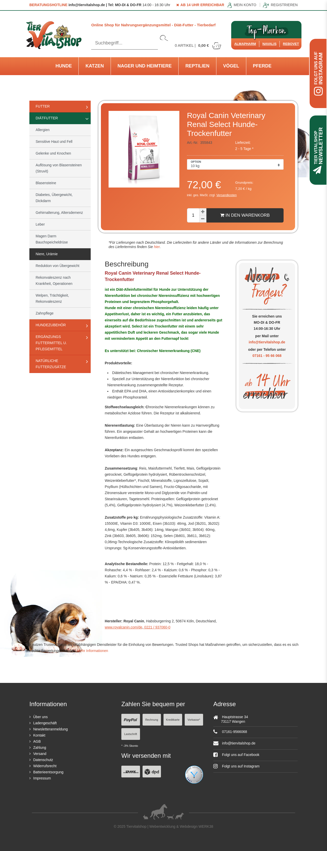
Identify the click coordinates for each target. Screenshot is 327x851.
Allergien (43, 130)
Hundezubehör (51, 325)
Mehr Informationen (92, 651)
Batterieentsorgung (48, 772)
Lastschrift (130, 734)
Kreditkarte (173, 719)
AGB (37, 741)
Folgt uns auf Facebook (236, 755)
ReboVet (291, 44)
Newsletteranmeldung (50, 729)
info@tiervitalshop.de (267, 342)
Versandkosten (226, 195)
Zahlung (39, 747)
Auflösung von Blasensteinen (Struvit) (59, 168)
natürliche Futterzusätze (51, 364)
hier (156, 247)
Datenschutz (43, 760)
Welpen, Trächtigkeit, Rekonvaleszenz (52, 298)
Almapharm (245, 44)
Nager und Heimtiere (145, 65)
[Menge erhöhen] (202, 211)
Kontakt (39, 735)
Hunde (63, 65)
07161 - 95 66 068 (267, 356)
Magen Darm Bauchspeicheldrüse (52, 239)
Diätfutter (47, 118)
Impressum (42, 778)
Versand (39, 754)
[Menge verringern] (202, 219)
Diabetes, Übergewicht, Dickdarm (54, 198)
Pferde (262, 65)
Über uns (40, 717)
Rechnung (151, 719)
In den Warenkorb (245, 215)
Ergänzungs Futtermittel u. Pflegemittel (51, 343)
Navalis (269, 44)
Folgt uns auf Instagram (236, 766)
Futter (43, 106)
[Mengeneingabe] (193, 215)
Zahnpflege (45, 313)
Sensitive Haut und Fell (54, 141)
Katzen (95, 65)
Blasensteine (46, 183)
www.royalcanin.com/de (123, 627)
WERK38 (205, 826)
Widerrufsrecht (44, 766)
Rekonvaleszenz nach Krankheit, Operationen (54, 280)
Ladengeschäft (45, 723)
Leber (40, 224)
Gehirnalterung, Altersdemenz (59, 213)
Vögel (231, 65)
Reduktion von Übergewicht (57, 266)
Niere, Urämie (47, 254)
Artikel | (198, 45)
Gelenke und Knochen (53, 153)
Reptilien (197, 65)
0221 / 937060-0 (156, 627)
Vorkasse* (194, 719)
